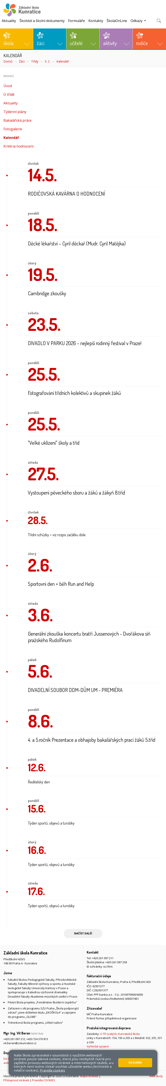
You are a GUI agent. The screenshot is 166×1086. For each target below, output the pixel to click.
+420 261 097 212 (14, 1039)
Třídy (34, 61)
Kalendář (62, 61)
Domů (8, 61)
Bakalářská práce (17, 120)
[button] (16, 38)
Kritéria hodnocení (18, 146)
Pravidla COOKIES (43, 1080)
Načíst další (83, 933)
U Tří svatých (108, 1034)
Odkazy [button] (137, 20)
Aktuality (9, 20)
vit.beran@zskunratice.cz (20, 1043)
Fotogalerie (12, 129)
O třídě (8, 94)
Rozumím (135, 1062)
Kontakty (95, 20)
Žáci (22, 61)
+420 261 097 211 (102, 958)
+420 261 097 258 (116, 962)
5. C (47, 61)
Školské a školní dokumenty (42, 20)
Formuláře (76, 20)
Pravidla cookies (52, 1070)
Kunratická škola (129, 1034)
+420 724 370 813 (37, 1039)
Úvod (7, 85)
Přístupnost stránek (16, 1080)
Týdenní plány (14, 111)
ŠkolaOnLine (117, 20)
